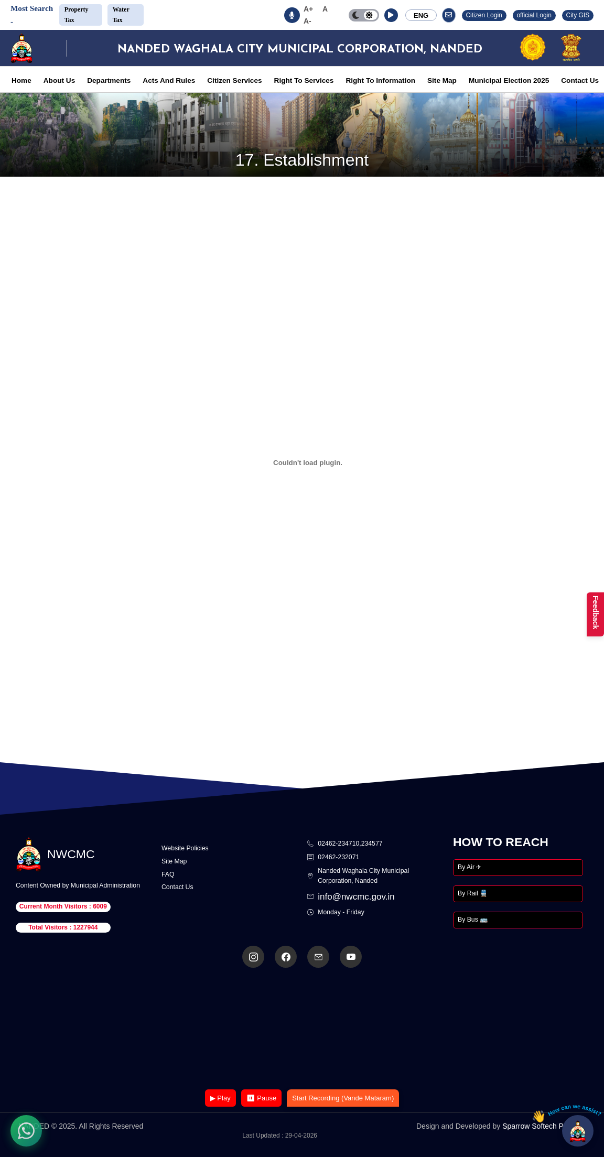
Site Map (442, 80)
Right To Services (304, 80)
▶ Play (220, 1098)
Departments (109, 80)
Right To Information (380, 80)
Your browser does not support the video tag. (302, 1029)
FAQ (168, 874)
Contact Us (580, 80)
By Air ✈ (469, 867)
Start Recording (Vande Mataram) (343, 1098)
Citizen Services (234, 80)
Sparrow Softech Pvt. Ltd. (544, 1126)
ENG (421, 15)
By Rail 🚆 (473, 893)
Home (21, 80)
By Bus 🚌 (473, 919)
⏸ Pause (261, 1098)
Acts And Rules (169, 80)
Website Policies (185, 848)
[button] (391, 15)
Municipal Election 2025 (509, 80)
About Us (59, 80)
